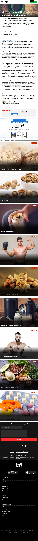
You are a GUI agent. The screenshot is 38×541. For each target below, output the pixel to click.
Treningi (4, 481)
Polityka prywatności (29, 523)
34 (5, 528)
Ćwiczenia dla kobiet (6, 504)
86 (29, 530)
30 (35, 527)
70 (10, 530)
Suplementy (5, 486)
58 (32, 528)
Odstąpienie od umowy (19, 536)
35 (6, 528)
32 (2, 528)
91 (35, 530)
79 (21, 530)
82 (24, 530)
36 (7, 528)
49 (22, 528)
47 (20, 528)
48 (21, 528)
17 (20, 527)
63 (2, 530)
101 (18, 532)
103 (21, 532)
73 (14, 530)
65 (5, 530)
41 (13, 528)
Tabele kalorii (5, 513)
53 (27, 528)
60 (35, 528)
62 (1, 530)
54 (28, 528)
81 (23, 530)
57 (31, 528)
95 (10, 532)
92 (36, 530)
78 (20, 530)
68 (8, 530)
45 (17, 528)
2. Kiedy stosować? (6, 32)
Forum (3, 518)
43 (15, 528)
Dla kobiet (4, 493)
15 (18, 527)
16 (19, 527)
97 (12, 532)
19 (23, 527)
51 (24, 528)
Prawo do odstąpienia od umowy (19, 535)
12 (15, 527)
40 (12, 528)
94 (9, 532)
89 (32, 530)
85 (28, 530)
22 (26, 527)
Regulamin (13, 523)
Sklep (3, 479)
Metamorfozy (5, 490)
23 (27, 527)
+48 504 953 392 (14, 455)
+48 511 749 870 (23, 455)
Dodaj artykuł (7, 523)
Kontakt (18, 523)
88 (31, 530)
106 (26, 532)
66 (6, 530)
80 (22, 530)
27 (32, 527)
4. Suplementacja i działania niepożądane (10, 35)
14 (17, 527)
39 (10, 528)
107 (28, 532)
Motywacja (4, 509)
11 (14, 527)
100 (16, 532)
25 (30, 527)
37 (8, 528)
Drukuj (24, 112)
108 (29, 532)
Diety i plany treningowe (7, 477)
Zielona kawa (6, 40)
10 (12, 527)
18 (22, 527)
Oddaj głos (15, 114)
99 (15, 532)
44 (16, 528)
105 (24, 532)
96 (11, 532)
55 (29, 528)
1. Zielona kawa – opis (6, 31)
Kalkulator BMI (5, 506)
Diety (3, 484)
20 (24, 527)
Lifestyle (4, 502)
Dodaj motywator (6, 511)
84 (27, 530)
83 (25, 530)
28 (33, 527)
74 (15, 530)
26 (31, 527)
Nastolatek (4, 499)
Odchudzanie (5, 497)
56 (30, 528)
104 (23, 532)
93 (8, 532)
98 (14, 532)
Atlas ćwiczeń (5, 488)
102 (19, 532)
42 (14, 528)
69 (9, 530)
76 (17, 530)
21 (25, 527)
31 (1, 528)
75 (16, 530)
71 (12, 530)
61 (36, 528)
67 (7, 530)
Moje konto (4, 495)
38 (9, 528)
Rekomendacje (5, 515)
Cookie (22, 523)
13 (16, 527)
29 (34, 527)
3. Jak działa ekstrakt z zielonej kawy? (9, 34)
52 (25, 528)
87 (30, 530)
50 (23, 528)
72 (13, 530)
